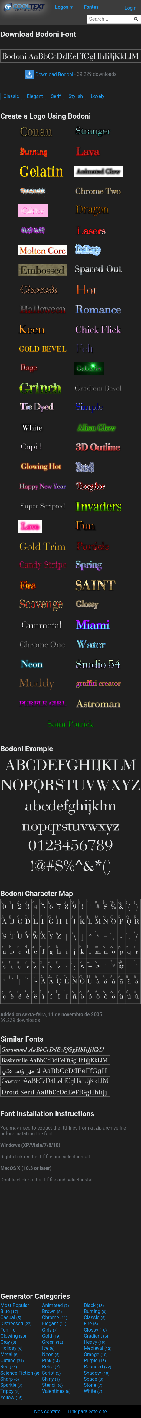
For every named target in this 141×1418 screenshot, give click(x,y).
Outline (12, 1360)
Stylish (76, 96)
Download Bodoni (49, 74)
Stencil (52, 1385)
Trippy (10, 1391)
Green (52, 1342)
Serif (56, 96)
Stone (93, 1385)
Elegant (35, 96)
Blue (9, 1311)
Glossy (95, 1330)
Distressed (15, 1323)
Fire (91, 1323)
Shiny (51, 1379)
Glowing (13, 1336)
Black (94, 1305)
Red (8, 1366)
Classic (11, 96)
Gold (51, 1336)
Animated (55, 1305)
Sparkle (11, 1385)
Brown (52, 1311)
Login (130, 8)
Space (93, 1379)
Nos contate (47, 1411)
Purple (95, 1360)
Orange (96, 1354)
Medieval (98, 1348)
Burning (95, 1311)
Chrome (54, 1317)
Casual (10, 1317)
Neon (51, 1354)
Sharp (9, 1379)
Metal (9, 1354)
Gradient (96, 1336)
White (93, 1391)
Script (51, 1373)
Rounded (97, 1366)
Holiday (11, 1348)
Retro (51, 1366)
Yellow (11, 1397)
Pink (51, 1360)
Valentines (56, 1391)
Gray (8, 1342)
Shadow (97, 1373)
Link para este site (87, 1411)
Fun (8, 1330)
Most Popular (14, 1305)
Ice (48, 1348)
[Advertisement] (70, 1236)
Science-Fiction (19, 1373)
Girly (50, 1330)
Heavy (94, 1342)
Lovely (97, 96)
